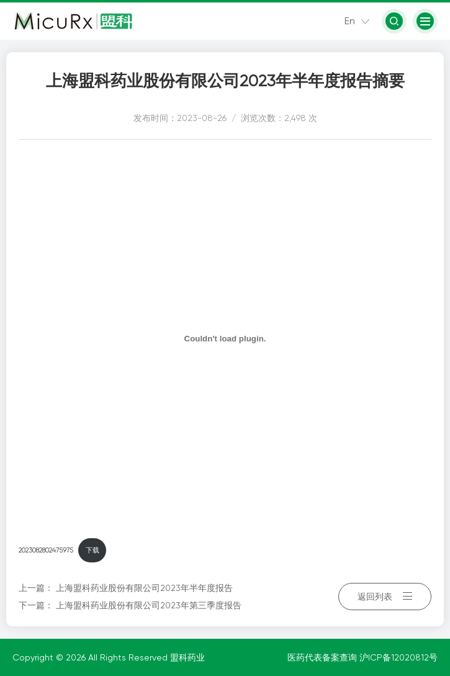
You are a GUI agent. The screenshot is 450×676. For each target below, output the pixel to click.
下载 (92, 550)
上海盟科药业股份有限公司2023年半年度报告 (144, 588)
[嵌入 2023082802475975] (225, 338)
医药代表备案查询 (323, 657)
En (349, 21)
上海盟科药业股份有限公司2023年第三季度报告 (148, 605)
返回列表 (385, 597)
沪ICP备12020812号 (398, 657)
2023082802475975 (46, 550)
